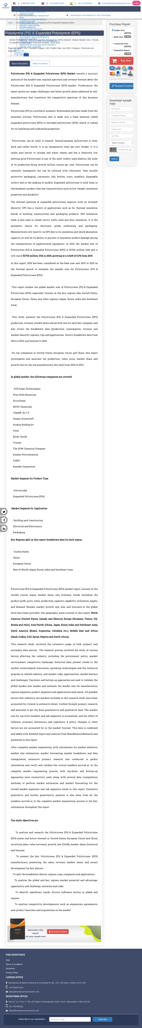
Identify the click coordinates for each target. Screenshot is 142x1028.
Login (136, 3)
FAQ (8, 960)
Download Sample (58, 931)
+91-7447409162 (83, 3)
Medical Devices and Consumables (38, 41)
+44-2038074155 (54, 3)
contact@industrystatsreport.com (113, 3)
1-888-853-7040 (26, 3)
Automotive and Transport (34, 16)
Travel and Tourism (30, 47)
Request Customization (123, 86)
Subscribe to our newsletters (31, 1019)
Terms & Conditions (14, 964)
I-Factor (21, 54)
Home (10, 23)
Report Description (20, 63)
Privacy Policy (12, 973)
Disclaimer (10, 968)
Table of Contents (40, 63)
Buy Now (121, 60)
